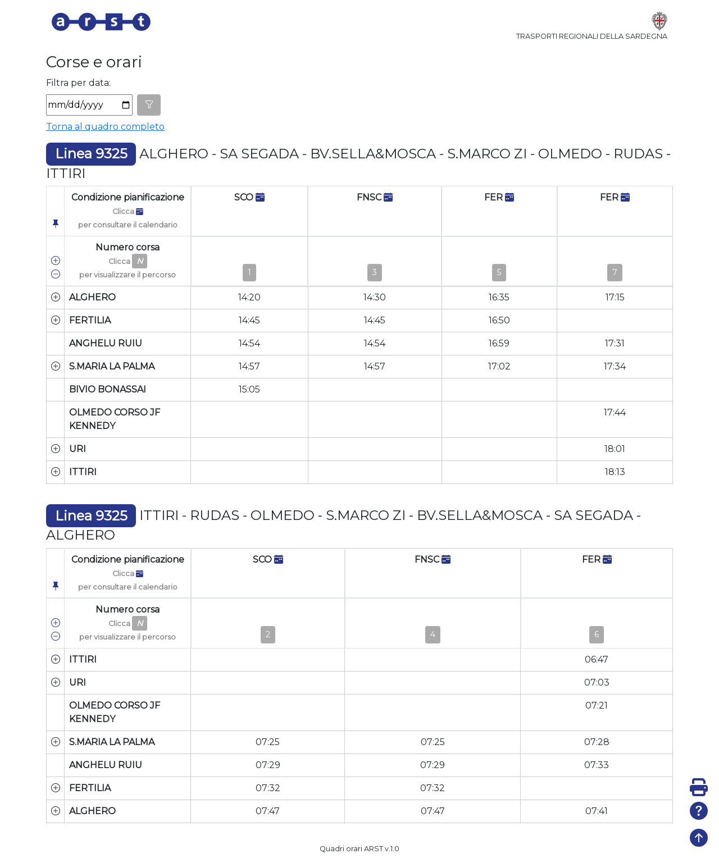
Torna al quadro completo (105, 126)
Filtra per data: (78, 82)
